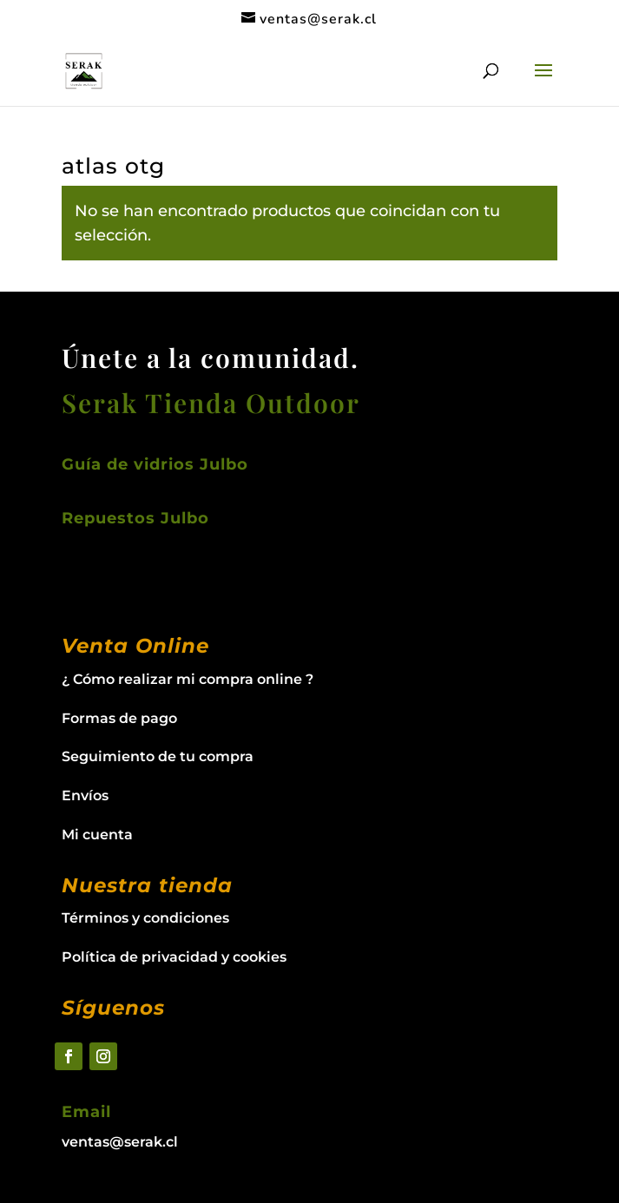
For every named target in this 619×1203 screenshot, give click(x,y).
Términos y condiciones (145, 918)
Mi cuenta (97, 834)
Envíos (85, 795)
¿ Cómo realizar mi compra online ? (187, 679)
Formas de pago (119, 718)
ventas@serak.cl (120, 1142)
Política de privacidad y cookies (174, 957)
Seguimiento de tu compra (158, 756)
